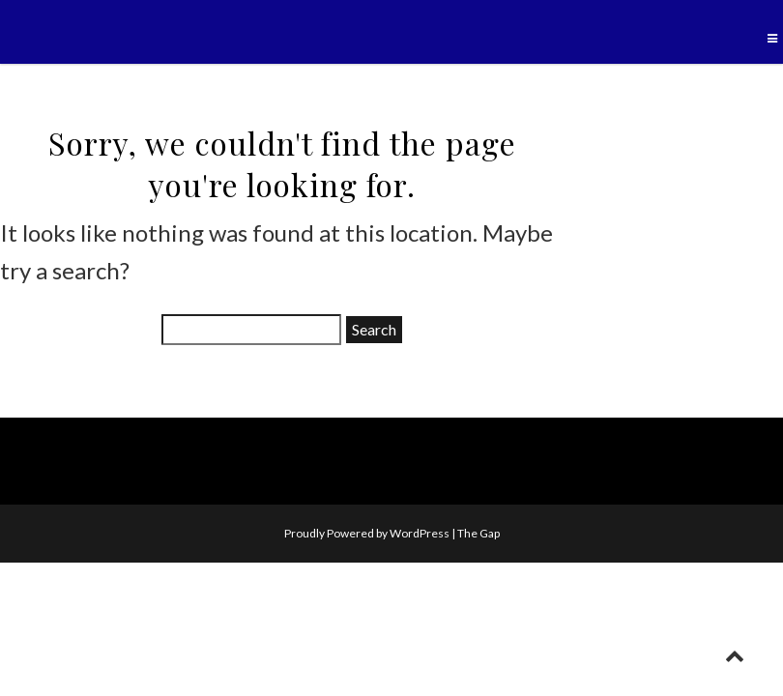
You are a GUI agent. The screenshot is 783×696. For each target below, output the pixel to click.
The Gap (478, 533)
